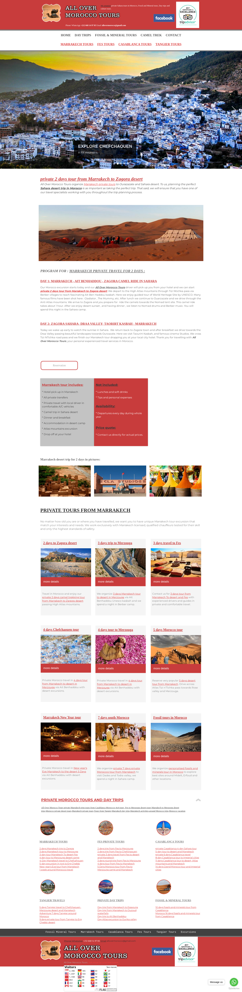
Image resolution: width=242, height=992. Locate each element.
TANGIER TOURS (168, 44)
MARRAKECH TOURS (77, 44)
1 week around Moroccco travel (56, 869)
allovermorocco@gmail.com (114, 25)
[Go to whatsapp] (234, 982)
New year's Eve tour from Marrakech (59, 866)
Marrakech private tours (99, 184)
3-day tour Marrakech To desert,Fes (58, 854)
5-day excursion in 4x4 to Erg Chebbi (59, 863)
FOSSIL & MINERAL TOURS (116, 35)
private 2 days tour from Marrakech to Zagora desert (73, 291)
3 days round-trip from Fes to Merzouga (119, 860)
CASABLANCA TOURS (135, 44)
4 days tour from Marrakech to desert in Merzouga (119, 684)
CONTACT (173, 35)
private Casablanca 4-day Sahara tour (176, 848)
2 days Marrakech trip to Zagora (56, 848)
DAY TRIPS (83, 35)
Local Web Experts (110, 962)
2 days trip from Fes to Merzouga (115, 848)
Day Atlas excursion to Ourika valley (117, 919)
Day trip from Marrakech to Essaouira (117, 907)
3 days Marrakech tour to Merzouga (58, 851)
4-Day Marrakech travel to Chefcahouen (61, 860)
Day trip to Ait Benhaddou (111, 916)
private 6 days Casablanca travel (173, 854)
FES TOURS (106, 44)
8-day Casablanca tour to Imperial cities (177, 857)
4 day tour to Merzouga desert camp (59, 857)
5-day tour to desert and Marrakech (174, 851)
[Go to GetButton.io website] (234, 988)
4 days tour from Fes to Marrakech (116, 863)
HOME (66, 35)
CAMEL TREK (151, 35)
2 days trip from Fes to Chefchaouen (117, 851)
